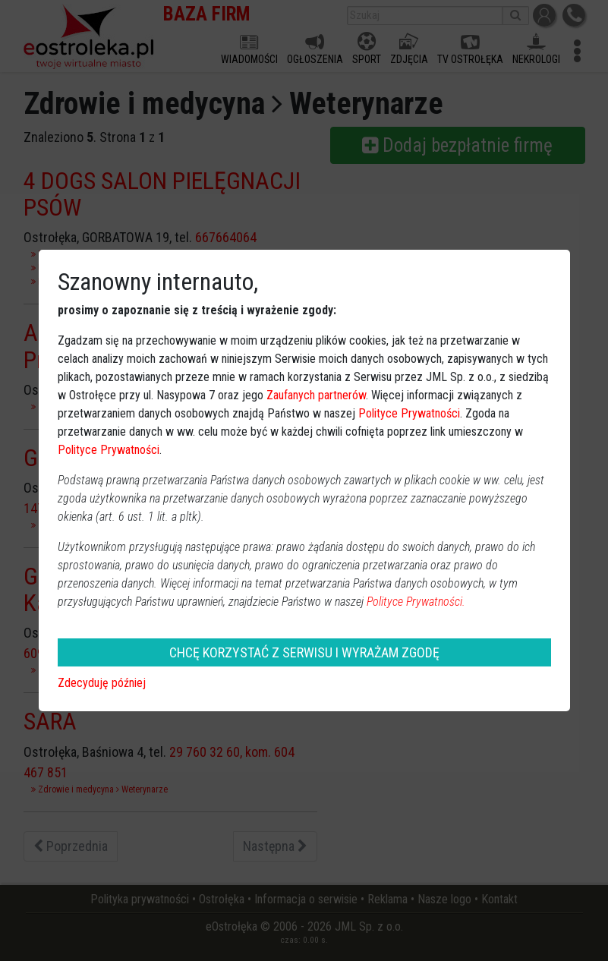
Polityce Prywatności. (416, 601)
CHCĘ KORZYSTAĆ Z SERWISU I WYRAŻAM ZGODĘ (304, 652)
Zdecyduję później (102, 683)
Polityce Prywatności (409, 413)
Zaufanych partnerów (316, 395)
